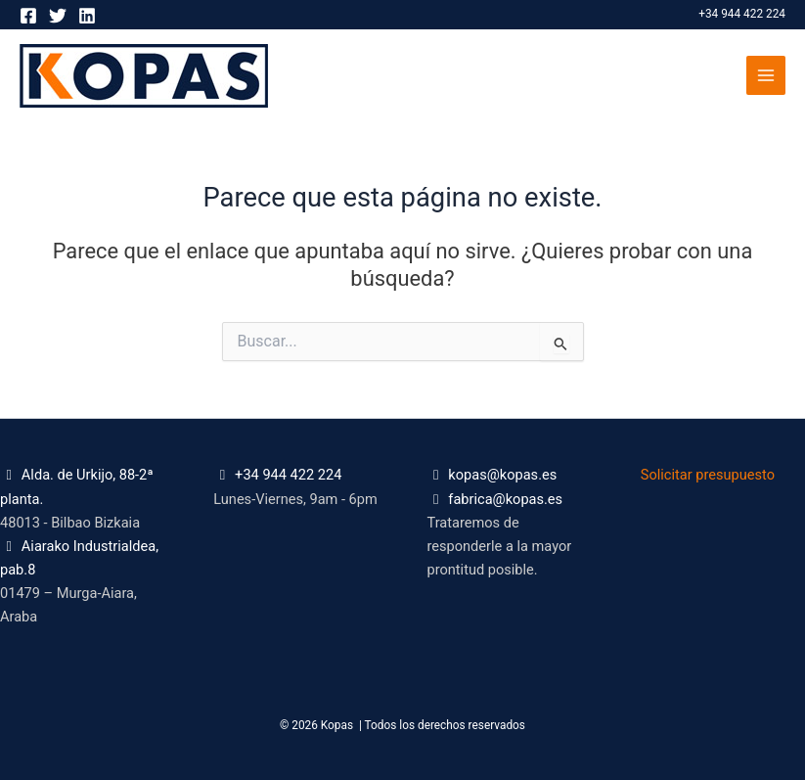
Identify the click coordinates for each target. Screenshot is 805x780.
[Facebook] (28, 15)
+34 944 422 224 (741, 14)
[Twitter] (58, 15)
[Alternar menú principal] (765, 75)
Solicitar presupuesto (708, 474)
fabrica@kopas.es (505, 499)
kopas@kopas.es (502, 474)
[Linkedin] (87, 15)
